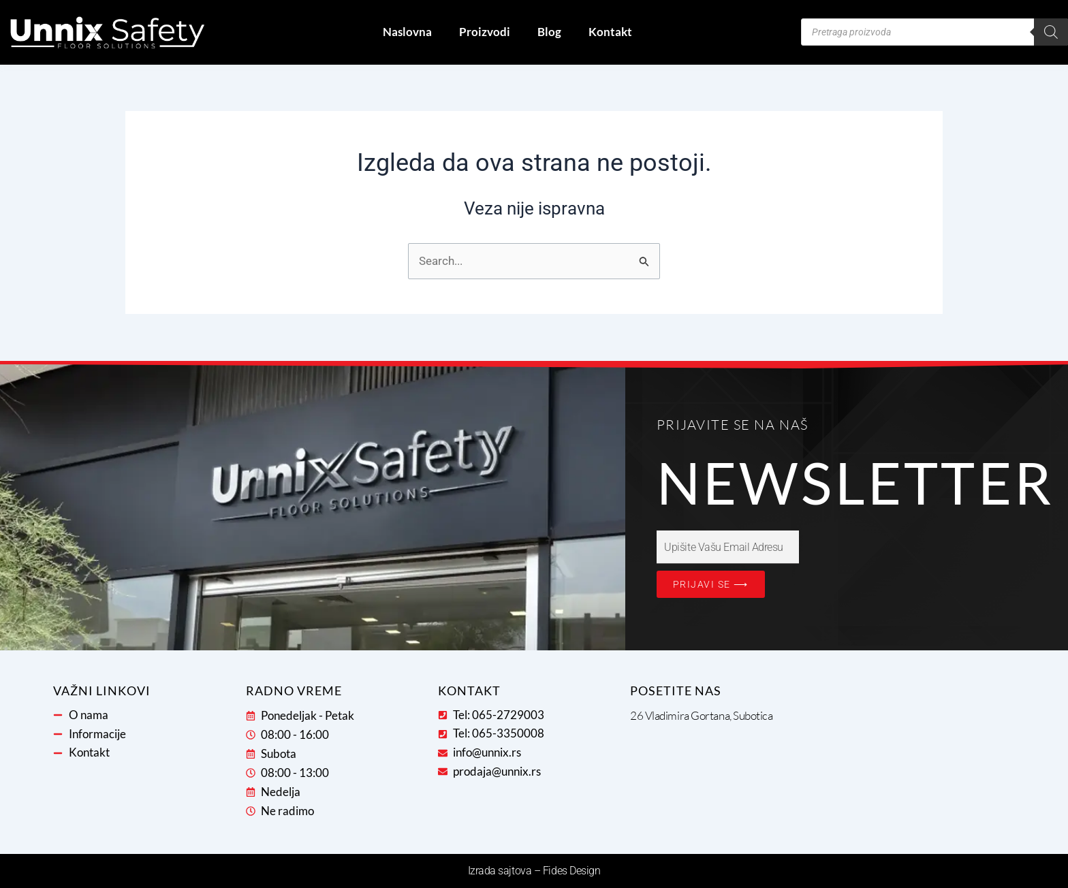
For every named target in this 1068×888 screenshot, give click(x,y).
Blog (549, 32)
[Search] (1051, 32)
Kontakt (610, 32)
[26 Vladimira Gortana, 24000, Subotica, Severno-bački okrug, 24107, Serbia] (901, 757)
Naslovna (407, 32)
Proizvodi (484, 32)
